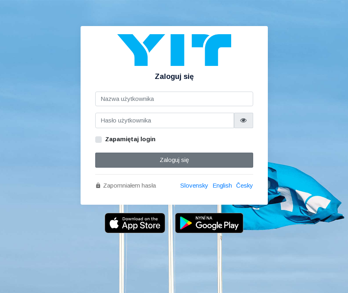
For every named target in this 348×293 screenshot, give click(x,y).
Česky (244, 185)
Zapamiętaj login (130, 139)
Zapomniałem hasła (125, 185)
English (222, 185)
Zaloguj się (174, 159)
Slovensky (194, 185)
